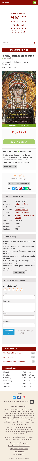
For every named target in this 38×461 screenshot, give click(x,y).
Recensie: (6, 301)
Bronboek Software (22, 458)
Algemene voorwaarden (19, 449)
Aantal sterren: (9, 286)
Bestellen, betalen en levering (19, 446)
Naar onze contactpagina (19, 443)
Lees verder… (10, 167)
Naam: (5, 313)
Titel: (5, 293)
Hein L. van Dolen (21, 204)
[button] (34, 2)
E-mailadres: (8, 321)
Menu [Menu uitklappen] (7, 2)
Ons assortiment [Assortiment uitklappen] (17, 50)
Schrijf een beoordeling (19, 183)
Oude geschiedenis (22, 212)
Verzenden (9, 331)
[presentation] (16, 339)
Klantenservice (19, 452)
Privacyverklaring (19, 455)
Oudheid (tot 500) (21, 210)
